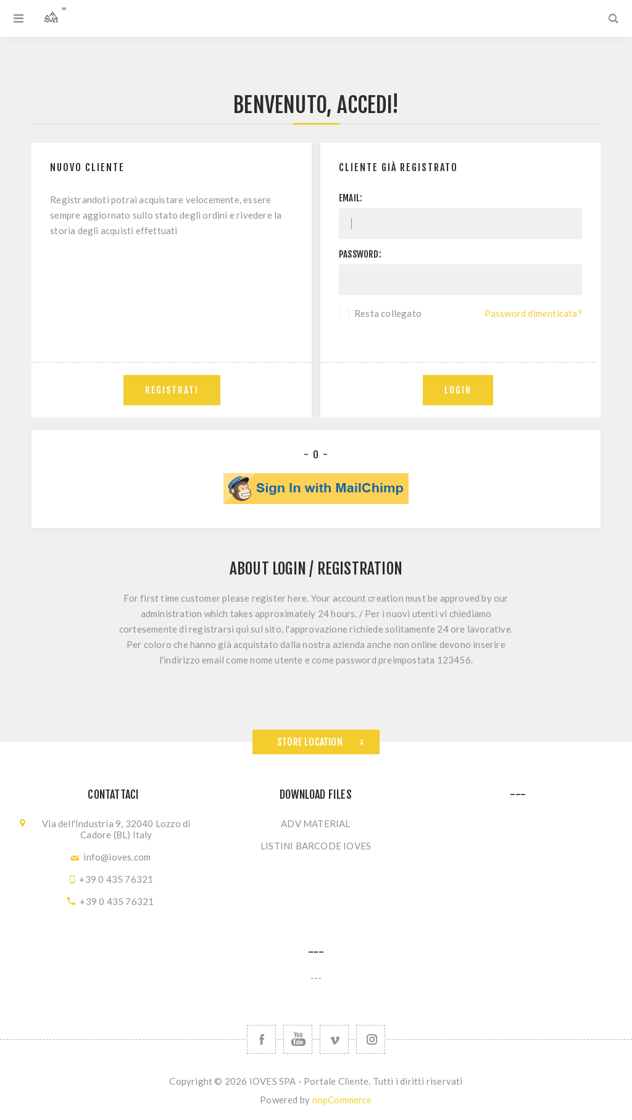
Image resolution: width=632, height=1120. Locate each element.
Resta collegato (388, 313)
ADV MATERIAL (315, 823)
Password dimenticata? (533, 313)
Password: (360, 254)
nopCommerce (342, 1099)
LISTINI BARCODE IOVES (315, 845)
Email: (350, 198)
